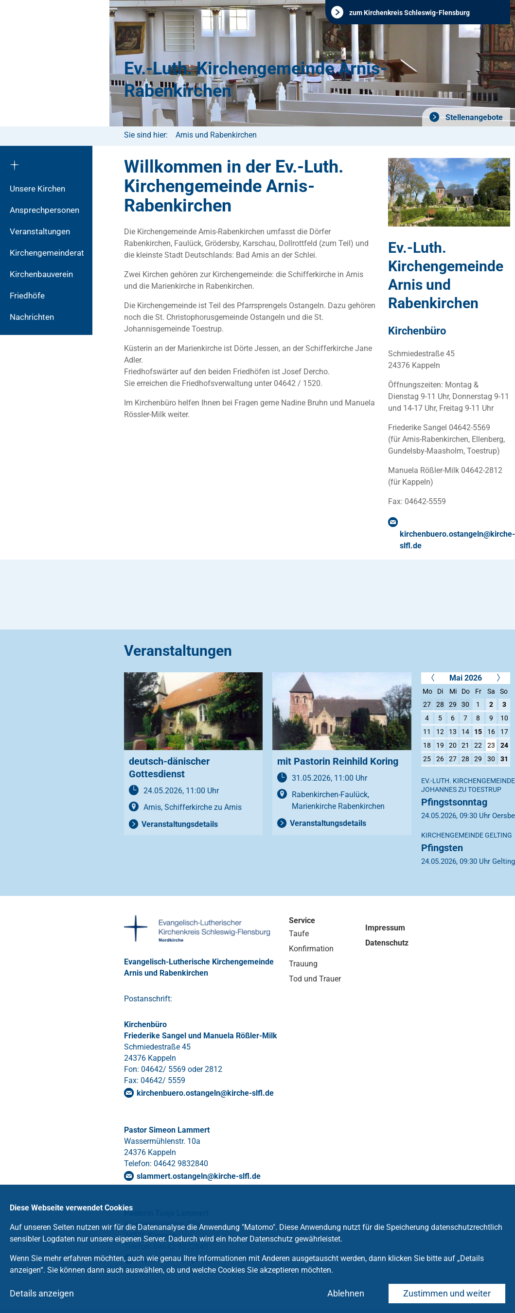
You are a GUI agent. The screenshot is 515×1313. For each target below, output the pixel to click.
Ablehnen (345, 1293)
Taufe (299, 933)
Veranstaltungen (40, 231)
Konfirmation (311, 948)
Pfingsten (442, 848)
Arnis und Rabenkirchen (216, 135)
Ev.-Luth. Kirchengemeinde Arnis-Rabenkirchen (255, 79)
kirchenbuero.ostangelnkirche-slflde (457, 539)
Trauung (303, 963)
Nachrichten (32, 317)
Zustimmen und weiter (447, 1293)
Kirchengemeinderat (47, 253)
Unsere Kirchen (37, 188)
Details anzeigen (42, 1293)
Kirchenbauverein (41, 274)
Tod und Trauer (315, 978)
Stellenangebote (473, 117)
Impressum (385, 927)
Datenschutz (386, 942)
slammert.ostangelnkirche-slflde (199, 1176)
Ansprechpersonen (44, 210)
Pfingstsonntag (454, 802)
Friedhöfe (27, 295)
